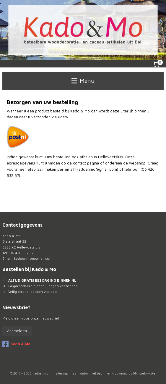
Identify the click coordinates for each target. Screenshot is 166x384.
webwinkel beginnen (95, 373)
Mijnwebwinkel (144, 373)
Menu (83, 80)
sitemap (62, 373)
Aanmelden (17, 330)
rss (73, 373)
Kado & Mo (16, 344)
